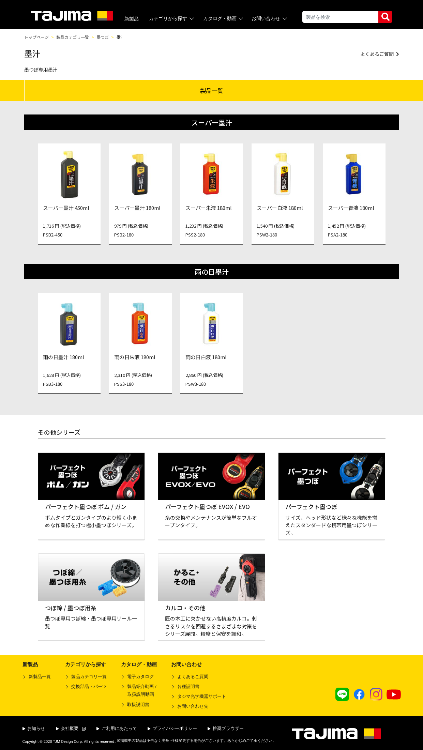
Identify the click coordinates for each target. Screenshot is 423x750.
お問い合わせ (270, 18)
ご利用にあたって (116, 728)
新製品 (131, 18)
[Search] (340, 17)
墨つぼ (102, 37)
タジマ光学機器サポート (201, 696)
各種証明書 (188, 686)
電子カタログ (140, 676)
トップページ (36, 37)
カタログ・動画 (223, 18)
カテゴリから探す (172, 18)
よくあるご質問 (192, 676)
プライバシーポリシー (172, 728)
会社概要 (71, 728)
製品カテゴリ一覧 (72, 37)
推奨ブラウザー (226, 728)
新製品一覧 (40, 676)
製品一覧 (211, 90)
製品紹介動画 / (139, 692)
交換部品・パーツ (89, 686)
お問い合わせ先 (192, 706)
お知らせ (33, 728)
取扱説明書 (138, 704)
